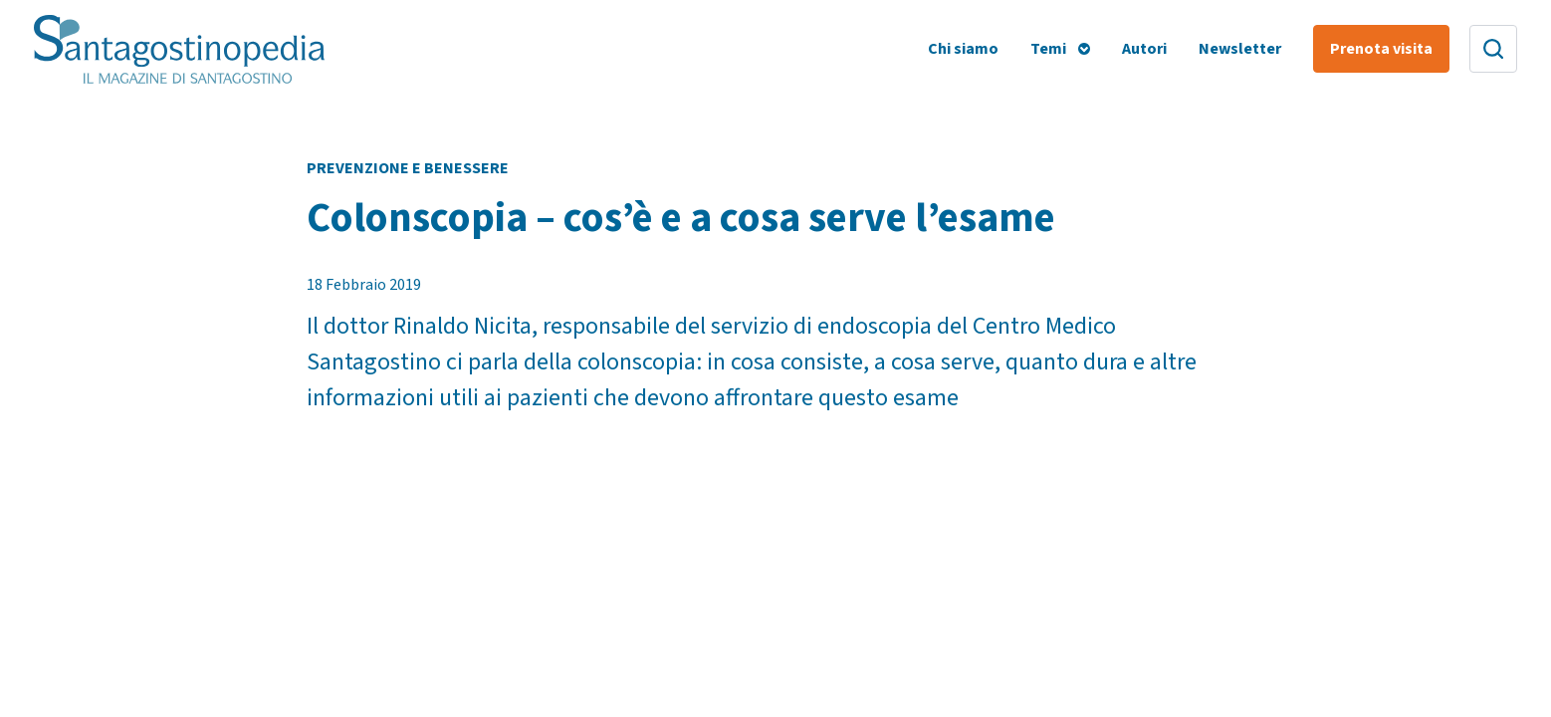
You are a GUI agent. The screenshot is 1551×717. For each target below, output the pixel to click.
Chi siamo (963, 49)
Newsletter (1240, 49)
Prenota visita (1381, 49)
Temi (1048, 49)
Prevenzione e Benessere (408, 168)
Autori (1144, 49)
